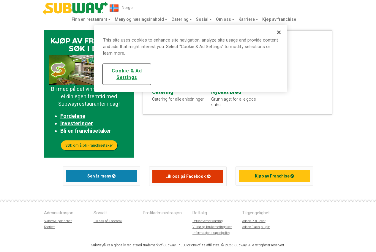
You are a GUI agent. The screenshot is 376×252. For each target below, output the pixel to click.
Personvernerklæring (207, 221)
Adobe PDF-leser (254, 221)
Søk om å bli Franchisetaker (89, 145)
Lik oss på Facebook (185, 176)
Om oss (225, 19)
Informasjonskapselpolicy (211, 233)
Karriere (248, 19)
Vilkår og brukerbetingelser (212, 227)
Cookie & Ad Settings (127, 74)
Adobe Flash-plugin (256, 227)
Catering (181, 19)
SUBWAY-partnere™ (58, 221)
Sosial (204, 19)
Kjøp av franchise (279, 19)
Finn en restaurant (91, 19)
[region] (190, 58)
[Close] (278, 32)
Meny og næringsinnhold (141, 19)
